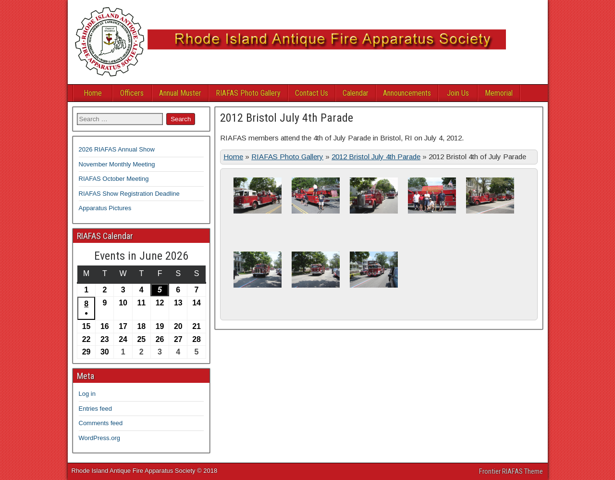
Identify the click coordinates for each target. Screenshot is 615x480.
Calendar (356, 93)
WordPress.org (99, 438)
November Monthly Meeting (117, 164)
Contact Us (311, 93)
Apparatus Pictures (105, 208)
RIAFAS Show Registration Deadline (129, 193)
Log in (87, 393)
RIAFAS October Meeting (114, 178)
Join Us (458, 93)
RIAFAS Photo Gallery (248, 93)
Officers (132, 93)
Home (93, 93)
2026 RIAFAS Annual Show (117, 149)
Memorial (499, 93)
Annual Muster (180, 93)
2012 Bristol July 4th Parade (286, 118)
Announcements (407, 93)
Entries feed (95, 408)
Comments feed (101, 423)
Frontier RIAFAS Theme (511, 471)
